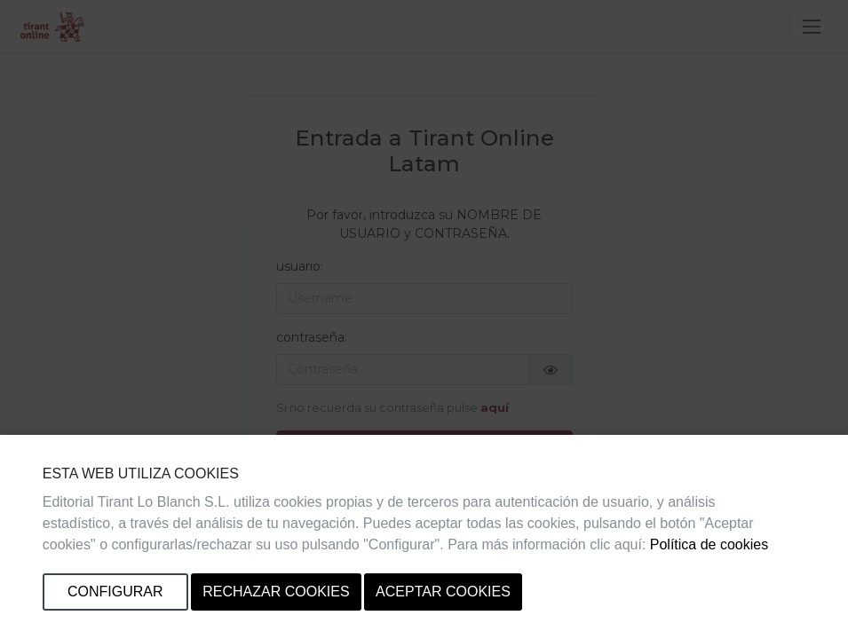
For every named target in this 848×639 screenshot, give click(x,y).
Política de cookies (709, 544)
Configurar (115, 591)
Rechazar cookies (275, 591)
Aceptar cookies (443, 591)
